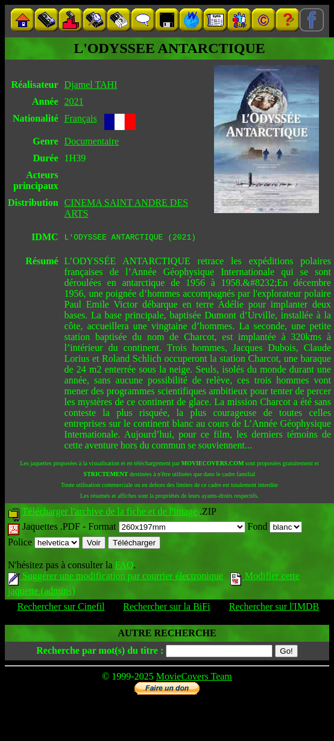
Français (81, 118)
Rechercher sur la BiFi (166, 608)
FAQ (124, 567)
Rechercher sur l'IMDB (274, 608)
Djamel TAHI (91, 84)
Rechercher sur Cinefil (61, 608)
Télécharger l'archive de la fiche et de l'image (109, 513)
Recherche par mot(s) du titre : (99, 652)
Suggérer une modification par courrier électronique (115, 577)
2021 (74, 101)
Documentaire (92, 141)
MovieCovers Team (194, 678)
